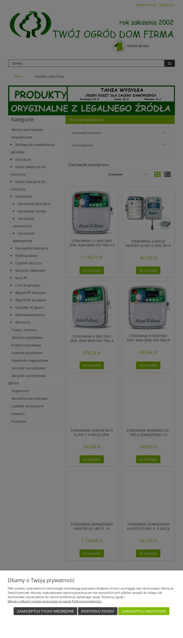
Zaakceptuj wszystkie (144, 611)
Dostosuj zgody (97, 611)
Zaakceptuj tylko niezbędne (45, 611)
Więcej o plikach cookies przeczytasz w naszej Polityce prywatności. (55, 601)
